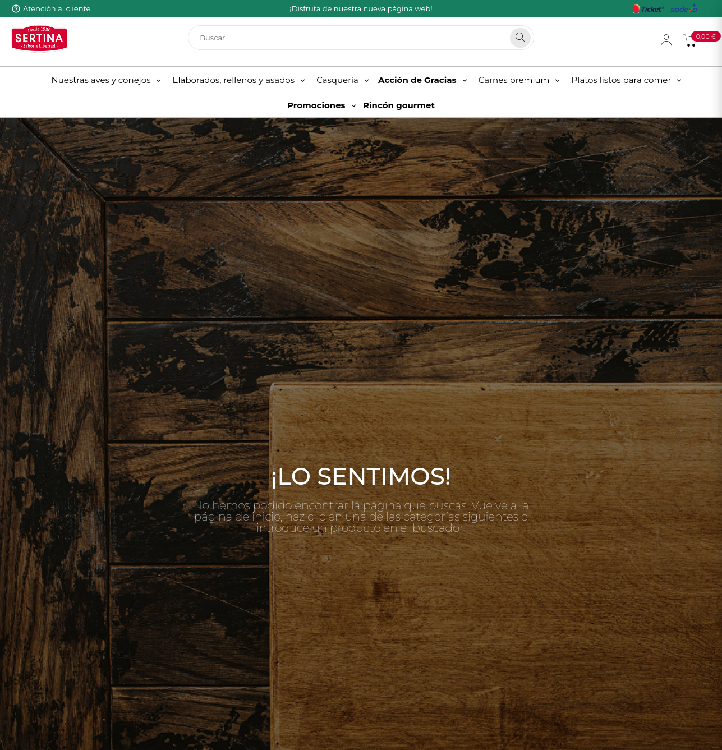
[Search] (520, 38)
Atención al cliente (56, 8)
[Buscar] (361, 37)
